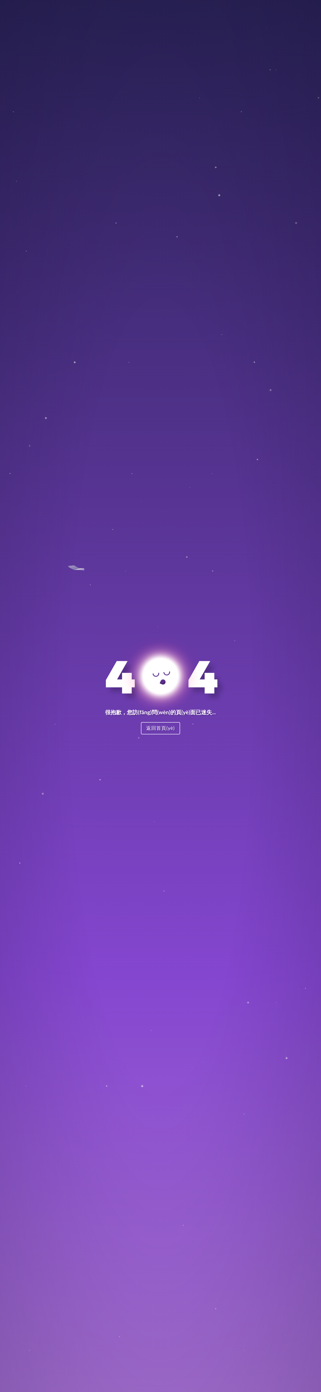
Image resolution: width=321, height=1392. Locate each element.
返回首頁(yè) (160, 728)
